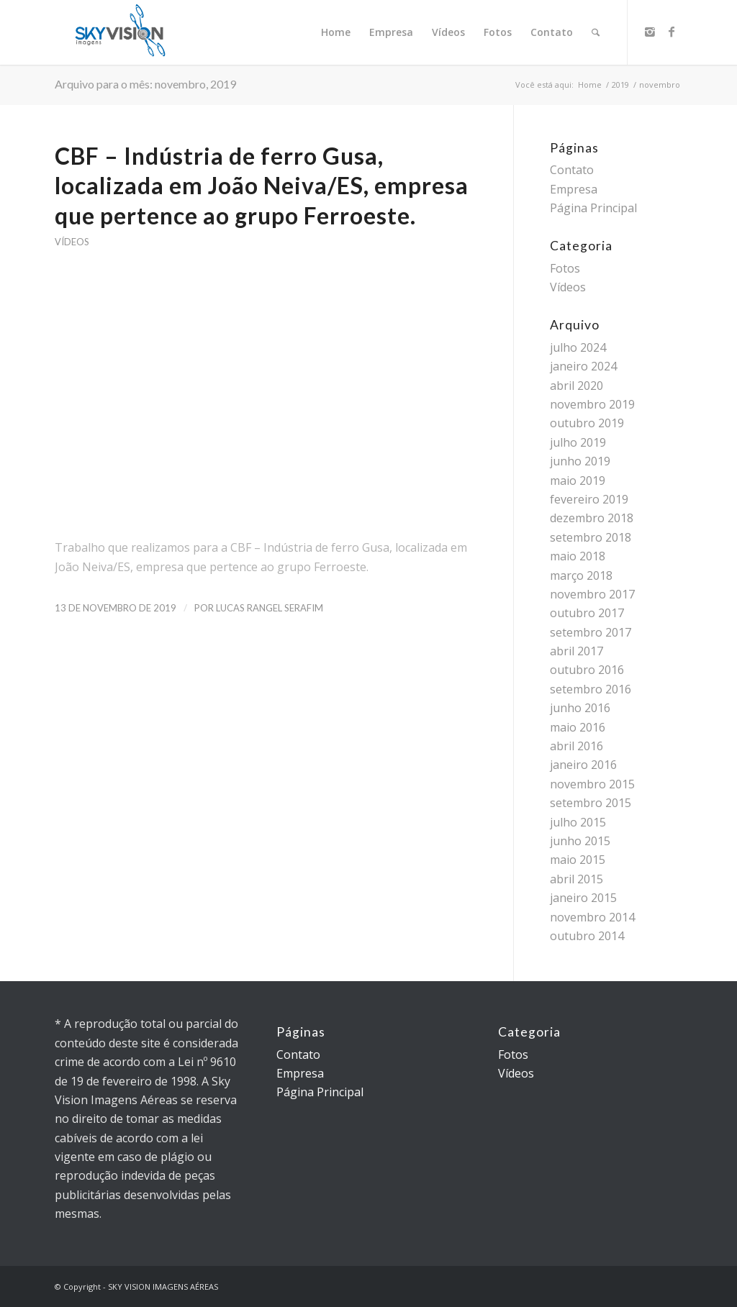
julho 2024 (578, 347)
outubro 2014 (587, 936)
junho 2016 (580, 708)
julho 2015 (578, 822)
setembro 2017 (590, 632)
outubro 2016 (587, 670)
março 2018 (581, 575)
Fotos (565, 268)
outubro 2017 (587, 613)
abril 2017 (576, 651)
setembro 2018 (590, 537)
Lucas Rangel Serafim (269, 608)
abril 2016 (576, 746)
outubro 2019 (587, 423)
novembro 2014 (592, 917)
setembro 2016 (590, 689)
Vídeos (72, 241)
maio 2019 (577, 480)
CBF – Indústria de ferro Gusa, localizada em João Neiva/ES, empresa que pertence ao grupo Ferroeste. (262, 185)
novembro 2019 (592, 404)
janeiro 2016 (583, 765)
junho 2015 (580, 841)
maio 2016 (577, 727)
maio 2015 (577, 859)
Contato (572, 170)
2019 (620, 84)
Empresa (573, 189)
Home (590, 84)
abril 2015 (576, 879)
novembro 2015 (592, 784)
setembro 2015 (590, 803)
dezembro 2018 (591, 518)
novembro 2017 (592, 594)
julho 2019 (578, 442)
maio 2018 (577, 556)
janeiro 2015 (583, 898)
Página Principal (593, 208)
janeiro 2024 (583, 366)
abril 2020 (576, 385)
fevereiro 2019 (589, 499)
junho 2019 (580, 461)
